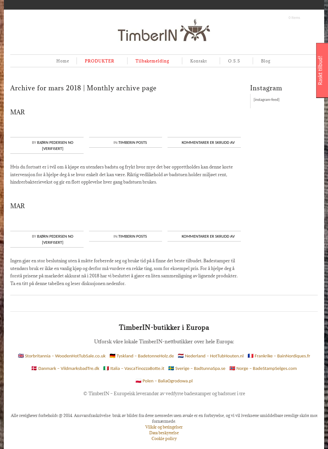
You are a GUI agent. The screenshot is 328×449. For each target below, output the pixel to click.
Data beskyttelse (164, 432)
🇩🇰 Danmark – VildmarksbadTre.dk (65, 368)
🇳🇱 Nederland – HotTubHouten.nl (211, 356)
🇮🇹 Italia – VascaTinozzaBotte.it (133, 368)
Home (62, 60)
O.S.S (233, 61)
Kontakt (197, 61)
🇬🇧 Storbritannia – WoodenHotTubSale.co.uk (62, 356)
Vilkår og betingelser (164, 426)
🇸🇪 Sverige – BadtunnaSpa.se (197, 368)
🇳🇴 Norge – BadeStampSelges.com (263, 368)
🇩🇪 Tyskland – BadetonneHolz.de (142, 356)
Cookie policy (164, 438)
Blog (265, 60)
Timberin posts (132, 142)
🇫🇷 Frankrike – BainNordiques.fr (279, 356)
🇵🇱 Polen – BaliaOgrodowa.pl (164, 381)
